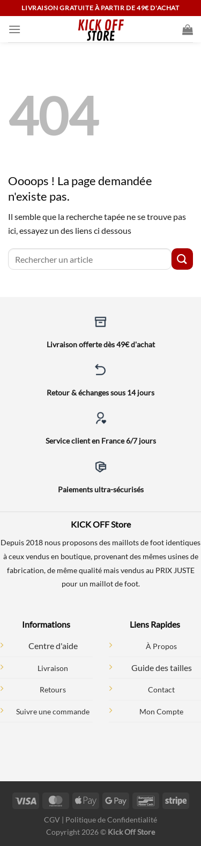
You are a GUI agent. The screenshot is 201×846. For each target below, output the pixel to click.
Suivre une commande (53, 711)
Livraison (53, 668)
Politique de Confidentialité (111, 819)
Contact (161, 689)
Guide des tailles (161, 667)
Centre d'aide (53, 646)
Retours (53, 689)
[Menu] (14, 29)
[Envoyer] (182, 258)
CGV (52, 819)
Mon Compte (161, 711)
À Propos (161, 646)
